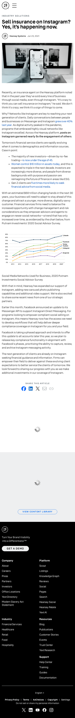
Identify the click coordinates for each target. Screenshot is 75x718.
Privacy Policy (12, 699)
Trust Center (46, 645)
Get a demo (15, 548)
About (5, 565)
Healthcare (8, 629)
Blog (41, 624)
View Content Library (37, 511)
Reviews (44, 581)
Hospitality (8, 645)
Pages (42, 591)
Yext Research (47, 650)
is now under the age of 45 (37, 160)
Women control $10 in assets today (35, 164)
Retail (5, 634)
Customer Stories (48, 634)
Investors (7, 586)
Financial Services (12, 624)
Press (5, 576)
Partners (6, 581)
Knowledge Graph (49, 576)
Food (4, 639)
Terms (26, 699)
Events (43, 639)
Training (43, 667)
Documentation (47, 677)
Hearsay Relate (47, 607)
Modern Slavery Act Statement (13, 603)
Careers (6, 571)
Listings (43, 571)
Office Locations (11, 591)
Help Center (45, 662)
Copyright (53, 699)
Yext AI (43, 612)
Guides (43, 672)
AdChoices (38, 699)
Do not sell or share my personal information (37, 703)
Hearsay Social (47, 602)
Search (43, 597)
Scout (42, 565)
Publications (46, 629)
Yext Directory (9, 597)
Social (42, 586)
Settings (65, 699)
